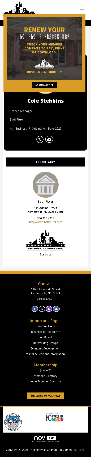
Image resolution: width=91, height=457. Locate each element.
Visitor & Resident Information (45, 354)
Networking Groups (45, 343)
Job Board (46, 337)
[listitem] (40, 137)
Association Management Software (45, 439)
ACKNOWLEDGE (44, 85)
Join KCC (45, 370)
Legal (82, 450)
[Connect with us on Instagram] (49, 309)
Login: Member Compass (45, 381)
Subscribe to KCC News (45, 396)
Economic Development (45, 348)
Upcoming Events (45, 326)
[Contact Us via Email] (56, 309)
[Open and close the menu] (62, 10)
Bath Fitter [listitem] (46, 187)
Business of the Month (45, 332)
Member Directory (45, 376)
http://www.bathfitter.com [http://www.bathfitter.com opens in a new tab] (45, 222)
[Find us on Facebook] (35, 309)
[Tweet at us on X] (42, 309)
